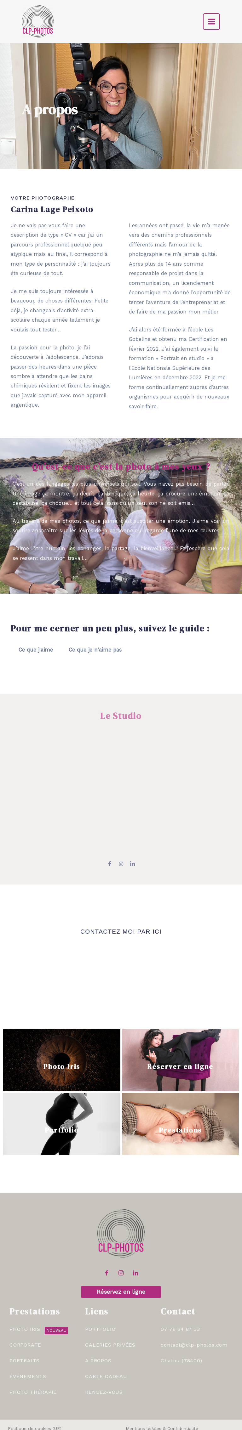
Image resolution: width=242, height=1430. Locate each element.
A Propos (98, 1330)
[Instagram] (121, 1243)
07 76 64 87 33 (180, 1298)
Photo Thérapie (33, 1361)
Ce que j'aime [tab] (36, 650)
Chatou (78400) (181, 1330)
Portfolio (62, 1097)
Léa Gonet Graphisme (183, 1424)
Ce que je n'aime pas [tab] (95, 650)
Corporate (25, 1314)
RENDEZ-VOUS (104, 1361)
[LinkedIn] (135, 1243)
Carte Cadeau (106, 1345)
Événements (27, 1345)
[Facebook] (106, 1243)
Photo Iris (61, 1033)
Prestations (180, 1097)
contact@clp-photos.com (194, 1314)
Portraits (24, 1330)
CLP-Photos (92, 1424)
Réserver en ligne (180, 1033)
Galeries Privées (110, 1314)
